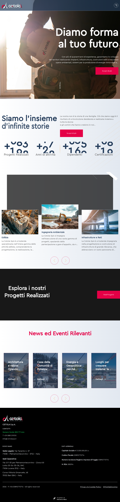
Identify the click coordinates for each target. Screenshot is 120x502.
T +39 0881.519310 (9, 435)
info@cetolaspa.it (9, 439)
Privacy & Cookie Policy (90, 487)
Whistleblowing (110, 487)
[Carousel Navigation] (60, 261)
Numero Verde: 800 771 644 (13, 432)
